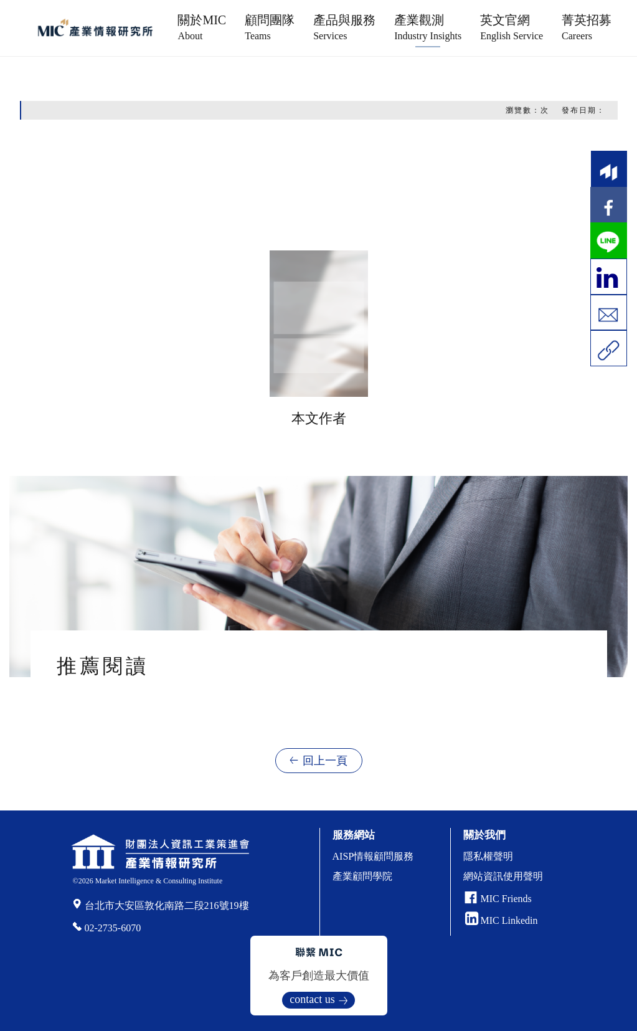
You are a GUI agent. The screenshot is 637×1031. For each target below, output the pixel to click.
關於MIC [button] (201, 27)
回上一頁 (325, 760)
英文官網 (511, 27)
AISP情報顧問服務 (373, 856)
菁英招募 (586, 27)
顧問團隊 (270, 27)
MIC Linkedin (501, 920)
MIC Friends (506, 898)
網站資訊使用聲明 (503, 876)
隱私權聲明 (488, 856)
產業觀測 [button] (427, 27)
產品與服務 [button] (344, 27)
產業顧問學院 (362, 876)
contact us (312, 999)
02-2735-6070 (113, 928)
